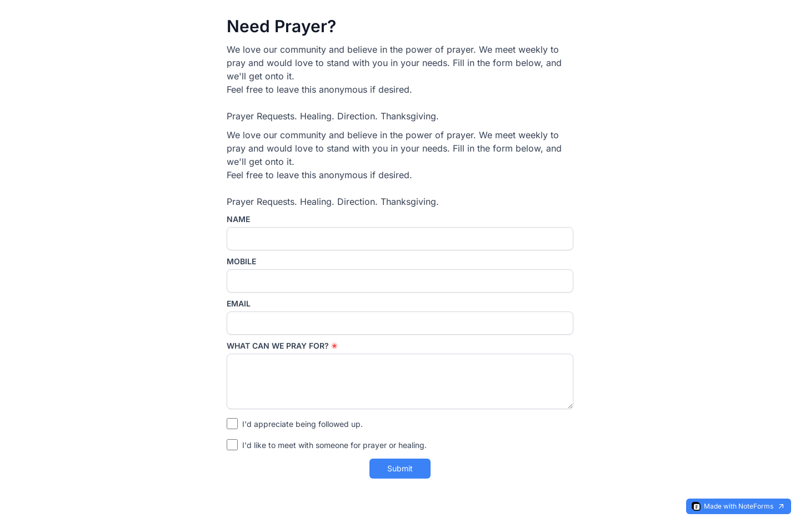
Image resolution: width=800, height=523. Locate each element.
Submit (400, 468)
